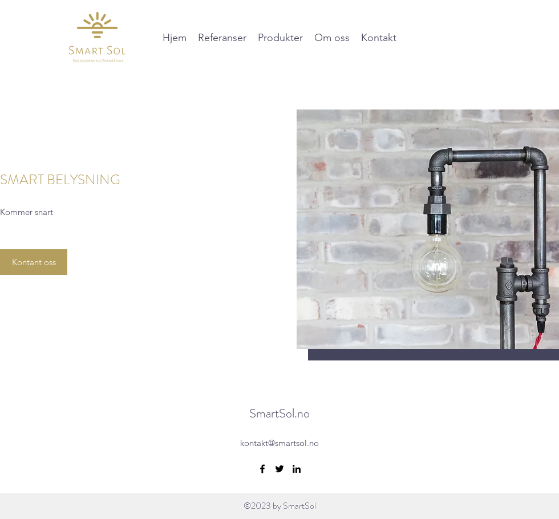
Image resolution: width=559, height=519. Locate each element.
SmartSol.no (279, 413)
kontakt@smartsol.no (279, 442)
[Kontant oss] (33, 262)
